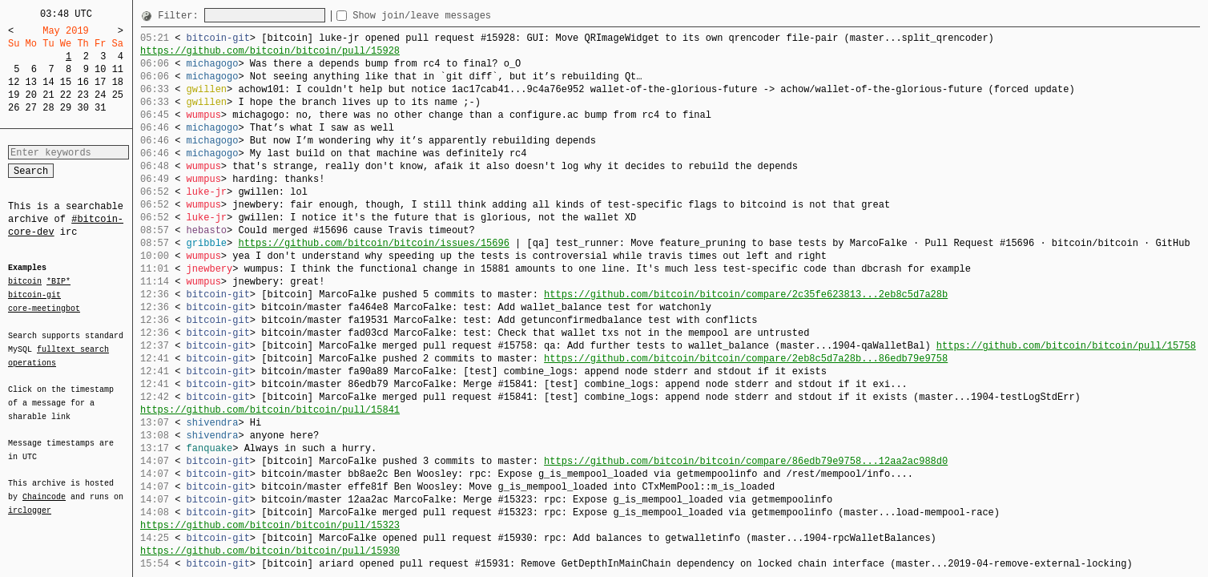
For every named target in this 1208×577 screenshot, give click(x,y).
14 (48, 82)
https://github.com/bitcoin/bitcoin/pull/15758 (1066, 346)
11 (117, 69)
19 (13, 95)
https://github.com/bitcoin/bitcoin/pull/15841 (270, 410)
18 (117, 82)
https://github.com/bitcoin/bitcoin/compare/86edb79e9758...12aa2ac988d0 (746, 461)
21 (48, 95)
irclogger (29, 500)
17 (100, 82)
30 (82, 108)
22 (65, 95)
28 (48, 108)
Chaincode (44, 487)
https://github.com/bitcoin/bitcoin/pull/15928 (270, 51)
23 (82, 95)
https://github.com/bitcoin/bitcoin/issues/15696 (373, 243)
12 (13, 82)
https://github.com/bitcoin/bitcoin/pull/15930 (270, 551)
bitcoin (25, 282)
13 (31, 82)
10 (100, 69)
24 (100, 95)
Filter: (181, 15)
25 (117, 95)
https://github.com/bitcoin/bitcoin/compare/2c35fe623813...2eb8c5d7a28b (746, 294)
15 (65, 82)
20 (31, 95)
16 (82, 82)
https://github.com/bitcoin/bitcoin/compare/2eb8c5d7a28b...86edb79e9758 (746, 358)
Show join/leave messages (450, 15)
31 (100, 108)
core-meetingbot (44, 307)
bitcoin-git (34, 295)
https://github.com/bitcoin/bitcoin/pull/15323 (270, 525)
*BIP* (58, 282)
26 (13, 108)
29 (65, 108)
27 (31, 108)
